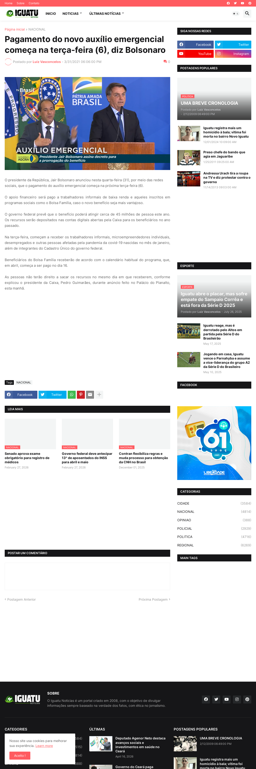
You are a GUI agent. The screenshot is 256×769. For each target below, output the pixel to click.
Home (8, 3)
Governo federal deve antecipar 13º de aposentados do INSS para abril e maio (87, 458)
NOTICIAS (71, 13)
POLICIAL (214, 528)
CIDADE (214, 503)
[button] (236, 13)
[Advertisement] (87, 341)
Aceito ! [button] (20, 755)
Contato (34, 3)
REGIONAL (214, 545)
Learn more (44, 746)
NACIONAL (37, 29)
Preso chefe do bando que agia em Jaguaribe (224, 154)
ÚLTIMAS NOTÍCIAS (105, 13)
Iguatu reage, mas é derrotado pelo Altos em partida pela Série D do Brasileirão (222, 331)
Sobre (20, 3)
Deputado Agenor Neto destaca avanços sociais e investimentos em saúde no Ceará (140, 744)
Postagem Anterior (21, 599)
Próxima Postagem (153, 599)
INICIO (51, 13)
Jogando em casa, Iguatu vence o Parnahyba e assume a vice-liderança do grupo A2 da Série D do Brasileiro (226, 360)
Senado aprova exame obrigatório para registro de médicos (27, 458)
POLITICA (214, 536)
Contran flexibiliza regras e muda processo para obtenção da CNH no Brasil (143, 458)
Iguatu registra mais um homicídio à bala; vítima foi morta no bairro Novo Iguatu (226, 132)
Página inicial (15, 29)
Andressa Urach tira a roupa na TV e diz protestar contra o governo (227, 177)
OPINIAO (214, 520)
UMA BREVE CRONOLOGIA (221, 738)
